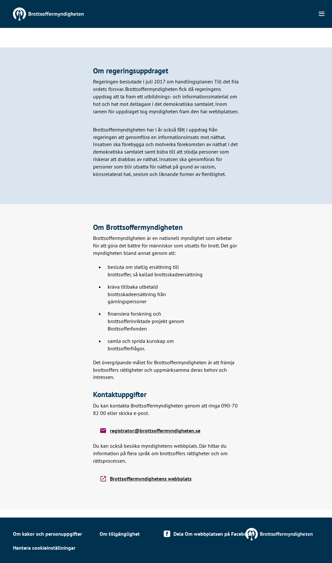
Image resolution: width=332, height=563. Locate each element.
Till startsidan (65, 14)
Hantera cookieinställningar (44, 547)
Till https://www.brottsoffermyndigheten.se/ (230, 534)
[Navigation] (321, 14)
